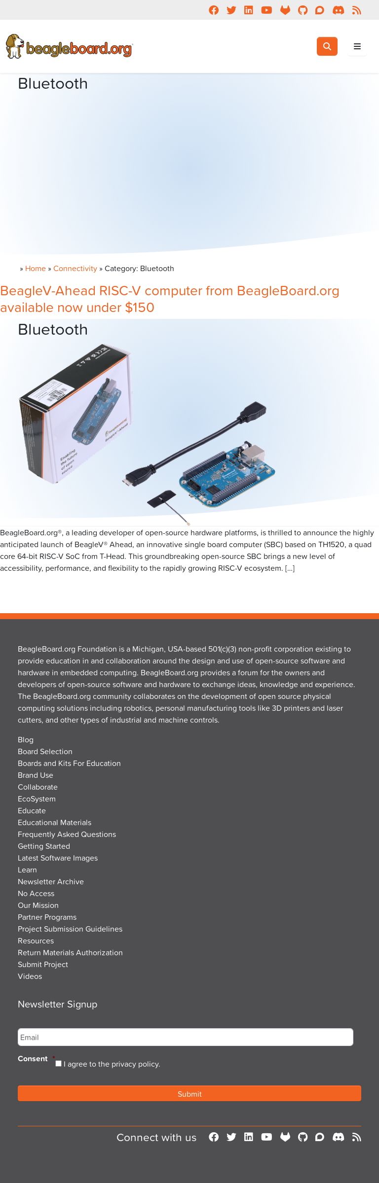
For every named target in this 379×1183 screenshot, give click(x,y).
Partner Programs (47, 916)
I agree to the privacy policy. (112, 1063)
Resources (36, 940)
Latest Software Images (58, 857)
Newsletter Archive (51, 881)
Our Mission (38, 905)
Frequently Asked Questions (67, 834)
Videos (30, 976)
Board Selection (45, 751)
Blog (26, 739)
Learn (27, 869)
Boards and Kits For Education (69, 763)
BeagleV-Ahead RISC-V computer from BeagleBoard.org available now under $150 (170, 298)
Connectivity (75, 268)
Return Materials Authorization (70, 952)
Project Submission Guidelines (70, 928)
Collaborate (38, 786)
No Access (36, 893)
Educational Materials (54, 822)
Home (35, 268)
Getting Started (44, 845)
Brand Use (35, 774)
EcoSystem (37, 798)
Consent (36, 1059)
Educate (32, 810)
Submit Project (43, 964)
